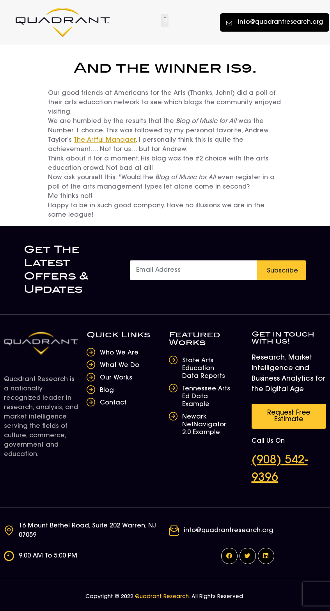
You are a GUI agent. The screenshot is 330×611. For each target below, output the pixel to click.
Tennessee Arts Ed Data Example (206, 397)
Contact (113, 403)
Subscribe (282, 271)
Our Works (116, 378)
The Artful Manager (105, 140)
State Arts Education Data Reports (203, 368)
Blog (107, 390)
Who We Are (119, 353)
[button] (165, 20)
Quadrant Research (162, 597)
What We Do (119, 365)
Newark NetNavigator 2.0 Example (204, 425)
